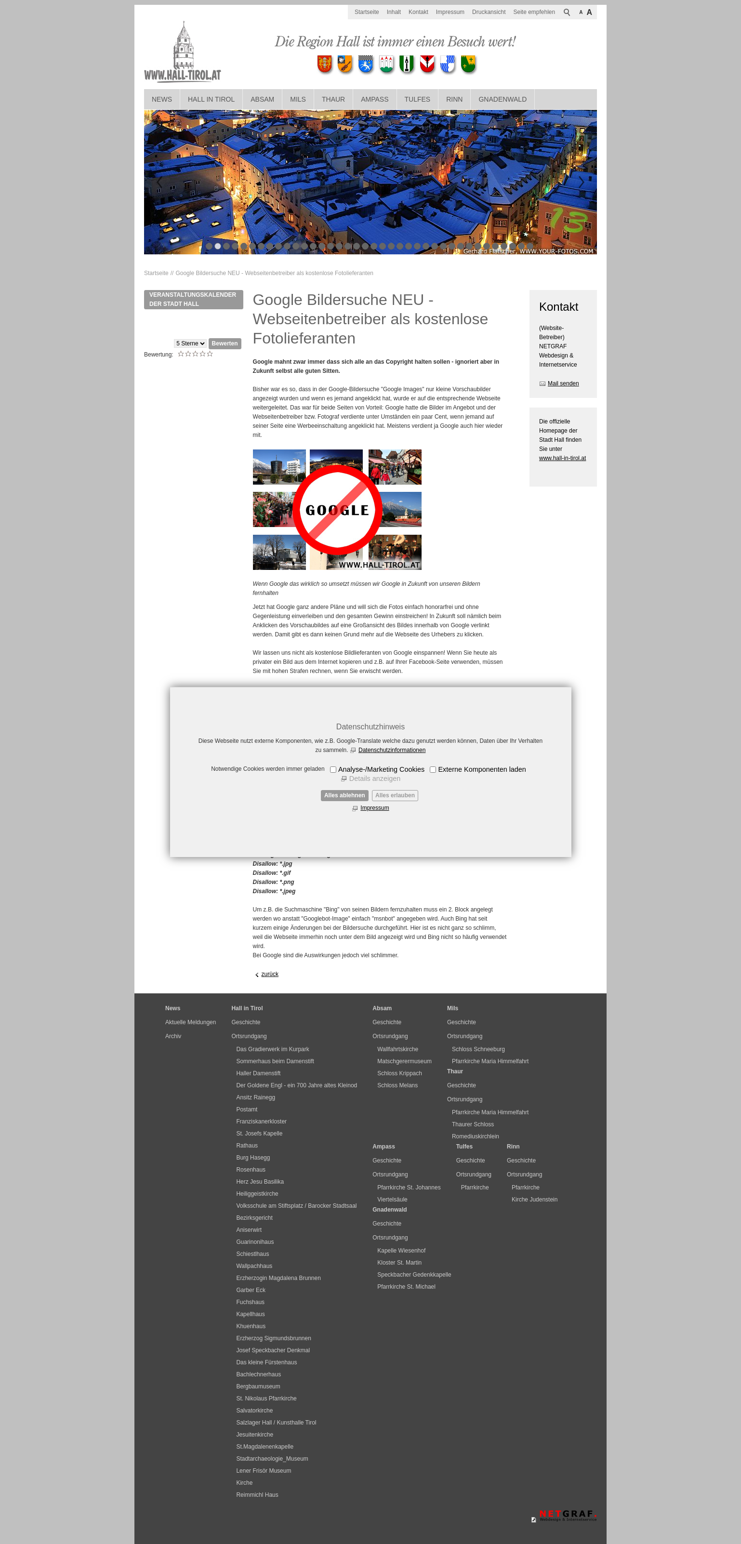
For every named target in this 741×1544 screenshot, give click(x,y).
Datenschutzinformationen (391, 750)
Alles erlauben (395, 795)
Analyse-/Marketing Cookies (381, 769)
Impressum (374, 808)
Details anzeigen (374, 778)
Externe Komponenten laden (482, 769)
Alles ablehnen (344, 795)
